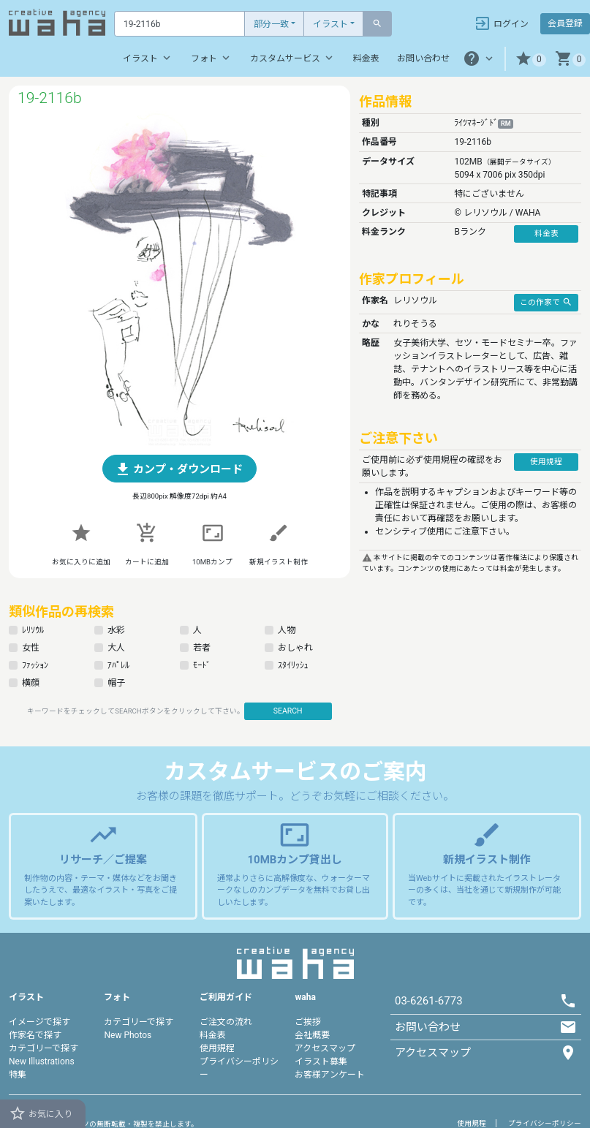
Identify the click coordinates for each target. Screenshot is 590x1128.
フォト (211, 57)
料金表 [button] (546, 233)
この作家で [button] (546, 302)
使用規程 (217, 1048)
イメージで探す (39, 1022)
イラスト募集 (321, 1061)
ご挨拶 (308, 1022)
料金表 (366, 58)
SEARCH (288, 711)
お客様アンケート (330, 1075)
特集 (17, 1075)
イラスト (330, 24)
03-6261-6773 (429, 1000)
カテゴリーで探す (43, 1048)
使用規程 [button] (546, 461)
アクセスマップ (325, 1048)
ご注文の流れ (226, 1022)
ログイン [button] (501, 23)
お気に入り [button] (40, 1113)
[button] (530, 59)
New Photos (127, 1035)
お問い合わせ (423, 58)
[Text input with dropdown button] (179, 24)
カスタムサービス (293, 57)
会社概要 (312, 1035)
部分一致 (271, 24)
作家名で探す (35, 1035)
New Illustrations (42, 1061)
